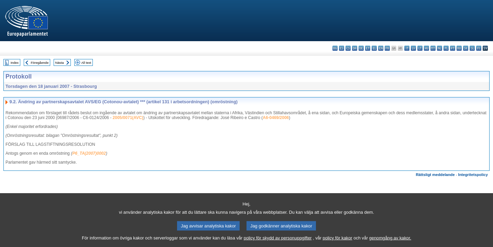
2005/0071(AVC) (128, 117)
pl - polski (446, 48)
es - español (341, 48)
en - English (380, 48)
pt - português (452, 48)
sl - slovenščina (472, 48)
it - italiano (406, 48)
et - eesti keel (367, 48)
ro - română (459, 48)
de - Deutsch (361, 48)
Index (15, 62)
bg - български (335, 48)
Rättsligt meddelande (435, 175)
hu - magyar (426, 48)
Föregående (40, 62)
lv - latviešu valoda (413, 48)
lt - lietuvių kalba (420, 48)
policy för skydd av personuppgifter (278, 242)
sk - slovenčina (465, 48)
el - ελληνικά (374, 48)
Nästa (59, 62)
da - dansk (354, 48)
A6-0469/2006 (276, 117)
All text (86, 62)
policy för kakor (337, 242)
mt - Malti (433, 48)
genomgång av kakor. (390, 242)
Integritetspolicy (473, 175)
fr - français (387, 48)
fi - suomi (478, 48)
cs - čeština (348, 48)
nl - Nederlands (439, 48)
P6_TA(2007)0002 (89, 153)
